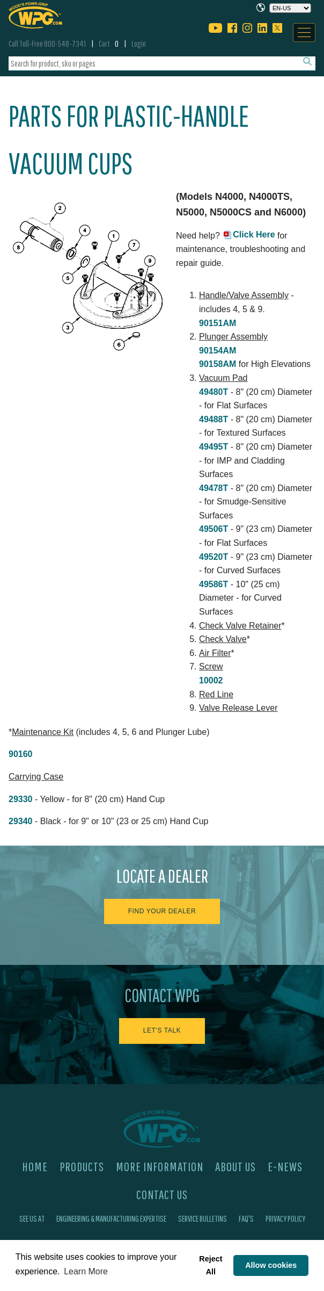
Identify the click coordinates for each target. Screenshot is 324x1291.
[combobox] (162, 63)
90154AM (217, 350)
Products (82, 1166)
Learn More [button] (86, 1271)
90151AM (217, 323)
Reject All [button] (210, 1265)
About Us (235, 1166)
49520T (213, 556)
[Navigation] (304, 32)
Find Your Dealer (162, 911)
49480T (213, 391)
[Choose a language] (290, 8)
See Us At (32, 1218)
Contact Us (162, 1194)
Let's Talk (162, 1030)
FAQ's (246, 1218)
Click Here (254, 234)
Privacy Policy (285, 1218)
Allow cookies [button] (271, 1265)
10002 (211, 680)
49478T (213, 488)
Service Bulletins (202, 1218)
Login (138, 43)
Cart (109, 43)
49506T (213, 528)
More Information (159, 1166)
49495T (213, 446)
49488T (213, 419)
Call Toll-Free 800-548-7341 (47, 43)
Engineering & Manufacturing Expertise (111, 1218)
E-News (285, 1166)
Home (35, 1166)
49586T (213, 584)
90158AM (217, 364)
